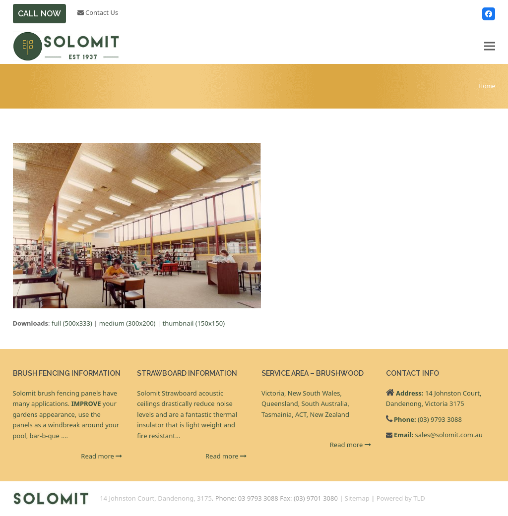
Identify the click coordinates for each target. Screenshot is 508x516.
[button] (489, 46)
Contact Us (98, 12)
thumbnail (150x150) (193, 323)
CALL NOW (39, 13)
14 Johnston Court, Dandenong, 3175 (156, 498)
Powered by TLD (401, 498)
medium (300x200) (127, 323)
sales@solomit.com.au (449, 434)
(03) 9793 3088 (440, 419)
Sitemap (357, 498)
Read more (101, 456)
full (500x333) (72, 323)
